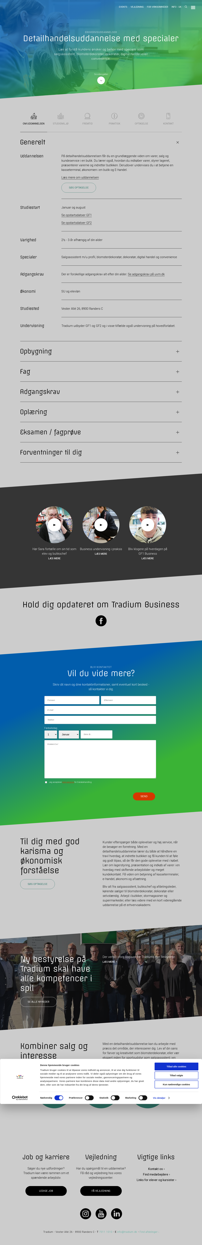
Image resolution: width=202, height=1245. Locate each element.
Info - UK (176, 7)
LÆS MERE (109, 961)
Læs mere (54, 558)
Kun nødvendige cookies (176, 1225)
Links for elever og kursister (155, 1180)
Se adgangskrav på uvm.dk (146, 274)
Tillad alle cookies (176, 1207)
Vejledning (137, 7)
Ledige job (46, 1190)
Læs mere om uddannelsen (80, 177)
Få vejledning (101, 1190)
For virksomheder (157, 7)
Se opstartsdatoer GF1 (76, 215)
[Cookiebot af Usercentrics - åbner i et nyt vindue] (19, 1239)
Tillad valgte (176, 1216)
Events (123, 7)
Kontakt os (155, 1169)
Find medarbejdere (155, 1174)
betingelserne (68, 782)
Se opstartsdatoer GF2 (76, 223)
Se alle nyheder (38, 1001)
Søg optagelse (79, 187)
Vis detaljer (159, 1239)
